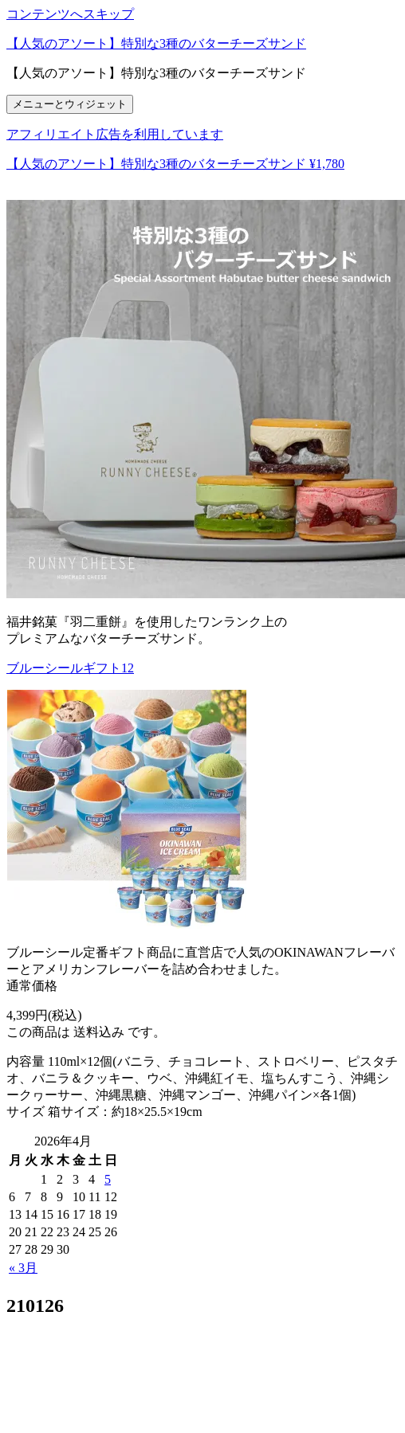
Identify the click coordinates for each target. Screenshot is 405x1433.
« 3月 (23, 1267)
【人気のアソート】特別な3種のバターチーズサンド (156, 43)
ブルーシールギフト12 (70, 668)
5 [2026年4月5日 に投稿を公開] (107, 1179)
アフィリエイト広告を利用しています (114, 134)
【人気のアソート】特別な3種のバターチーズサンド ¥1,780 (175, 163)
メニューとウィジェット (70, 104)
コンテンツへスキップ (70, 14)
